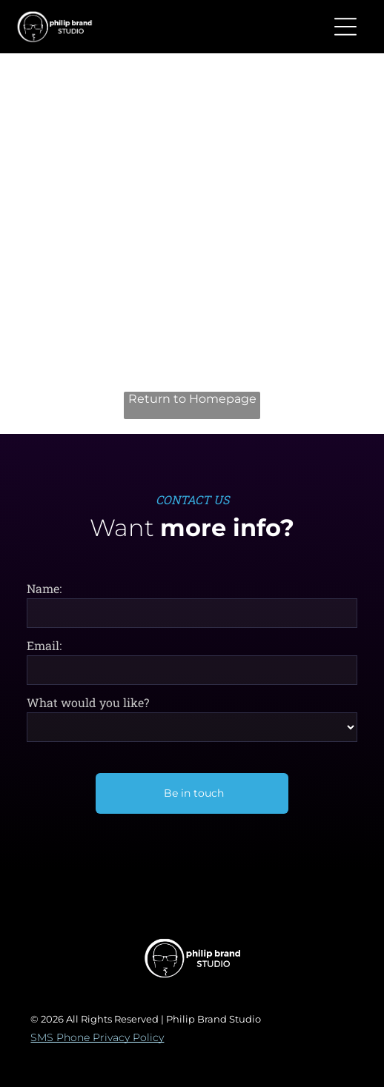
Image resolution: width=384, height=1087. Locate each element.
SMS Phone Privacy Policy (97, 1037)
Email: (44, 645)
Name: (44, 588)
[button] (345, 27)
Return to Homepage (192, 399)
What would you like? (88, 702)
